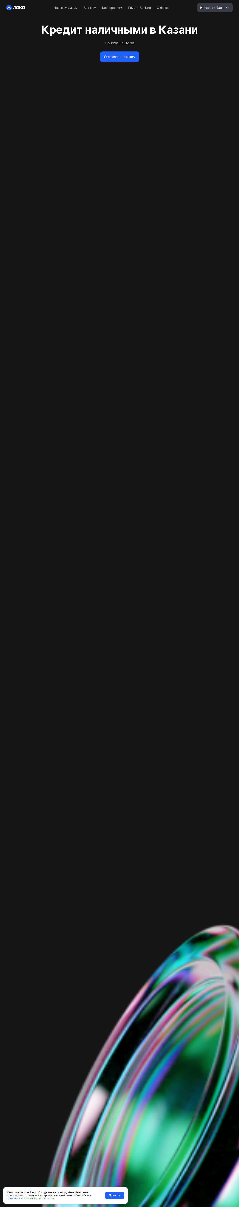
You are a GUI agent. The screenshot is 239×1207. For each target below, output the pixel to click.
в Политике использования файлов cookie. (49, 1197)
